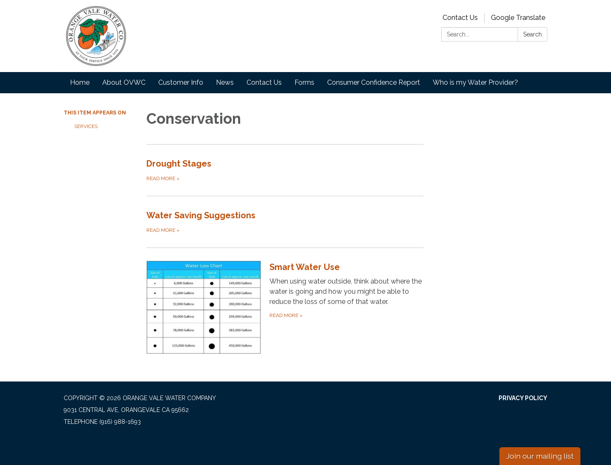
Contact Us (460, 18)
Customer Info (180, 82)
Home (80, 82)
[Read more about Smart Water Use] (284, 307)
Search (532, 34)
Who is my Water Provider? (475, 82)
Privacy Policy (523, 398)
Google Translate (518, 18)
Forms (304, 82)
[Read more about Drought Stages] (284, 170)
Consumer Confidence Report (373, 82)
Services (86, 126)
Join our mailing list (540, 455)
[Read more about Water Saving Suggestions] (284, 222)
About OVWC (124, 82)
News (225, 82)
